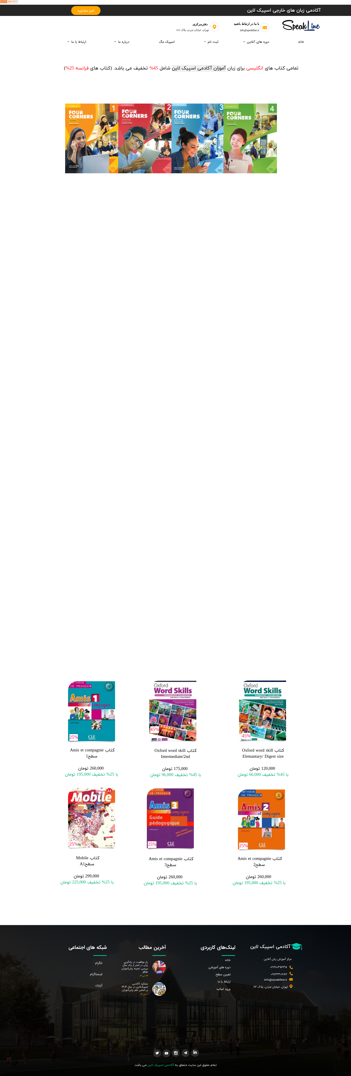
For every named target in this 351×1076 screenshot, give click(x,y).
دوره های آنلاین (258, 42)
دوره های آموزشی (219, 967)
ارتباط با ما (78, 42)
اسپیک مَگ (167, 42)
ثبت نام (213, 42)
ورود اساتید (223, 989)
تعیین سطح (223, 974)
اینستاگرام (96, 974)
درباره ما (123, 42)
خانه (301, 42)
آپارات (98, 985)
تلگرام (98, 963)
